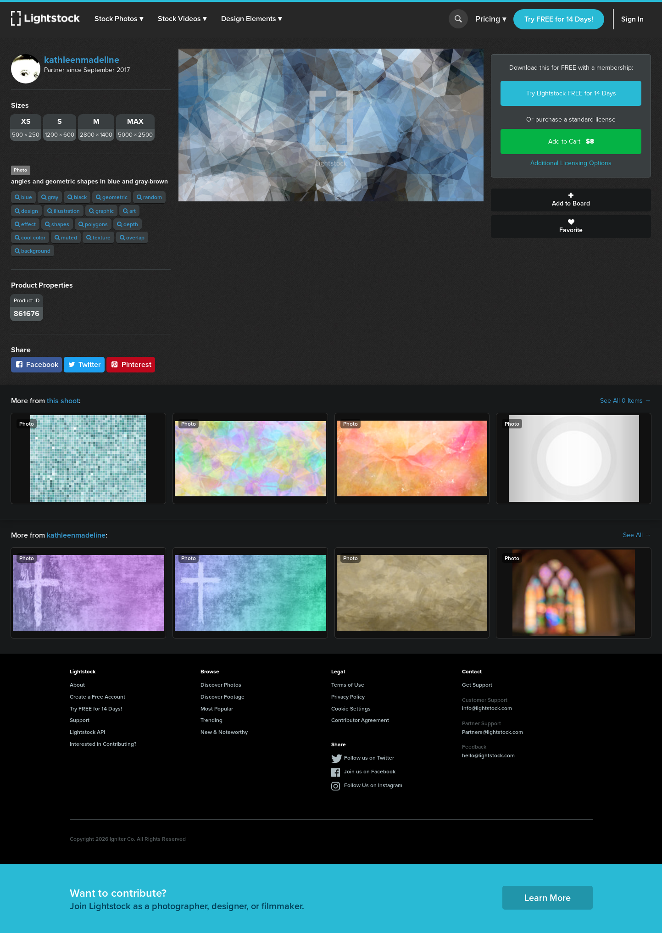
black (77, 197)
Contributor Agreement (360, 720)
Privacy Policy (348, 696)
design (26, 211)
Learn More (547, 897)
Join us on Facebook (369, 771)
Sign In (632, 19)
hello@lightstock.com (488, 755)
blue (23, 197)
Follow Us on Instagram (373, 785)
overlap (132, 237)
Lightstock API (87, 732)
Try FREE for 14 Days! (558, 19)
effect (25, 224)
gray (49, 197)
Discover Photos (220, 685)
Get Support (477, 685)
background (32, 251)
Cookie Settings (351, 708)
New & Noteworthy (224, 732)
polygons (93, 224)
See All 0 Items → (625, 400)
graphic (101, 211)
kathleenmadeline (81, 60)
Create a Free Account (97, 696)
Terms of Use (347, 685)
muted (66, 237)
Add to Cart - (571, 141)
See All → (637, 535)
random (149, 197)
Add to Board (571, 200)
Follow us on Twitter (369, 757)
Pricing (490, 19)
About (77, 685)
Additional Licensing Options (571, 163)
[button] (119, 19)
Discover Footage (222, 696)
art (129, 211)
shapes (57, 224)
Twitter (84, 364)
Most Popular (216, 708)
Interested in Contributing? (103, 744)
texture (98, 237)
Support (79, 720)
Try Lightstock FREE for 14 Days (571, 93)
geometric (112, 197)
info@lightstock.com (487, 708)
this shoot (63, 400)
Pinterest (130, 364)
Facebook (36, 364)
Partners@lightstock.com (492, 732)
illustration (63, 211)
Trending (211, 720)
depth (127, 224)
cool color (30, 237)
